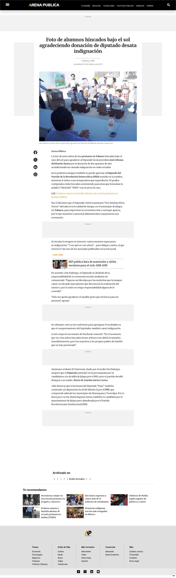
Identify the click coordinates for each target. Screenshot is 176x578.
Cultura (61, 551)
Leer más (58, 254)
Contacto (133, 558)
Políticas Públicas (125, 6)
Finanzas (140, 6)
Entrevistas (86, 558)
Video (83, 555)
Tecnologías (109, 6)
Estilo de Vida (64, 547)
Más (131, 547)
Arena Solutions (112, 555)
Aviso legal (134, 561)
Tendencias (63, 564)
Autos (60, 558)
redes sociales (77, 479)
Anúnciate (109, 551)
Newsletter (86, 551)
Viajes (60, 561)
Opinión (150, 6)
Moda (60, 555)
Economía (85, 6)
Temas (35, 547)
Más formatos (88, 547)
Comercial (110, 547)
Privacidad (133, 555)
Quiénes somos (136, 551)
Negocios (97, 6)
